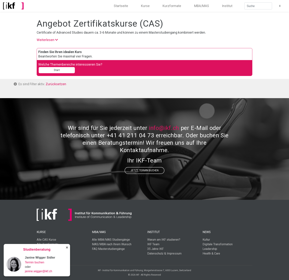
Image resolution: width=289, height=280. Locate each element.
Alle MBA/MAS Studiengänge (111, 239)
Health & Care (211, 253)
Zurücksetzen (56, 84)
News (207, 232)
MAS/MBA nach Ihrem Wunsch (111, 244)
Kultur (206, 239)
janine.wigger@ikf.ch (38, 271)
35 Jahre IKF (155, 249)
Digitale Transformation (218, 244)
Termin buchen (34, 262)
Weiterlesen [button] (47, 40)
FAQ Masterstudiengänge (108, 249)
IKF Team (153, 244)
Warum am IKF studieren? (163, 239)
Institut (227, 6)
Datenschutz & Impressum (164, 253)
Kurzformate (172, 6)
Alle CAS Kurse (46, 239)
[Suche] (258, 5)
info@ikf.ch (164, 127)
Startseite (121, 6)
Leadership (210, 249)
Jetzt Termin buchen (144, 170)
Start (57, 70)
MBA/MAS (201, 6)
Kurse (145, 6)
